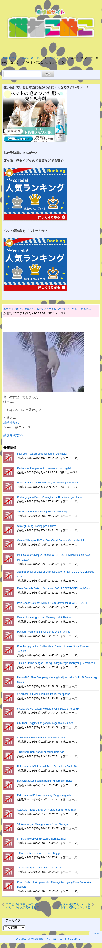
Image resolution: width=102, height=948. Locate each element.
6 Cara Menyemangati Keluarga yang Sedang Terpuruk (48, 708)
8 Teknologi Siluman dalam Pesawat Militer (41, 737)
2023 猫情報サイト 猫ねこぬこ (47, 939)
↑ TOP (95, 933)
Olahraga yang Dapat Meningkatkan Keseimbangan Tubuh (50, 497)
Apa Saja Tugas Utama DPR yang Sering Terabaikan (46, 809)
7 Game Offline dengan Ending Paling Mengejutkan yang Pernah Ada (56, 663)
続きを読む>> (13, 435)
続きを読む (11, 422)
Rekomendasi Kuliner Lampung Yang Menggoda (44, 795)
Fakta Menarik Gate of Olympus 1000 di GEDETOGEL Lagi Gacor (54, 588)
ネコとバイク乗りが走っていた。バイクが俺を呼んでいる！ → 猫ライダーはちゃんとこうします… (23, 906)
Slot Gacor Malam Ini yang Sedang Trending (42, 511)
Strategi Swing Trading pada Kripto (36, 526)
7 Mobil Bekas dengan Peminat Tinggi (38, 853)
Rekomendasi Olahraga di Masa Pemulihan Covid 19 (47, 766)
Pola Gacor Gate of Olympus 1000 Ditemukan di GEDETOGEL (52, 602)
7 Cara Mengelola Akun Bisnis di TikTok (39, 867)
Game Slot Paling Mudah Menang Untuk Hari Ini (44, 617)
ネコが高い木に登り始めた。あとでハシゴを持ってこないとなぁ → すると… (47, 308)
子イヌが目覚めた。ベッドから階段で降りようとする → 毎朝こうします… (73, 906)
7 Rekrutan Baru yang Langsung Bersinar (40, 751)
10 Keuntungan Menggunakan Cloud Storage (42, 824)
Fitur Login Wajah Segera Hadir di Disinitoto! (42, 453)
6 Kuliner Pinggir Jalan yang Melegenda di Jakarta (45, 723)
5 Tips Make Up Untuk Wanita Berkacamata (41, 838)
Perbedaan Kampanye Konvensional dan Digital (44, 468)
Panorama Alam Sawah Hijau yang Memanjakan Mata (47, 482)
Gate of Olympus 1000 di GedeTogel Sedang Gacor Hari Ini (50, 540)
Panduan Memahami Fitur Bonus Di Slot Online (43, 631)
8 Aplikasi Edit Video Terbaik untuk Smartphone (43, 694)
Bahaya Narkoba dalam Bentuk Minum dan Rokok (45, 780)
